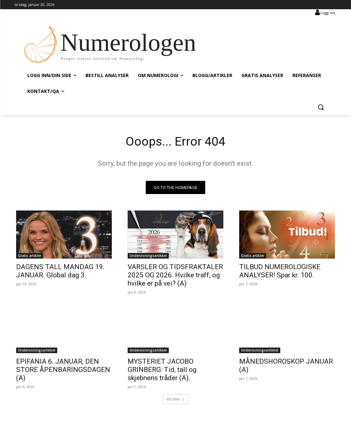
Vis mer (175, 400)
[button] (321, 107)
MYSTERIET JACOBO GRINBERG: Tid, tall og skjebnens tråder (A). (162, 370)
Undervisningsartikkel (148, 257)
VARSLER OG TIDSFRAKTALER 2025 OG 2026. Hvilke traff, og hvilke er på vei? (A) (175, 276)
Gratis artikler (29, 257)
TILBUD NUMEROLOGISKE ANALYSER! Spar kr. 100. (279, 272)
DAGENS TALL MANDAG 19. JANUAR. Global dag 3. (60, 272)
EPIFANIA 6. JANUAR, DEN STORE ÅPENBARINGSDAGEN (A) (63, 370)
